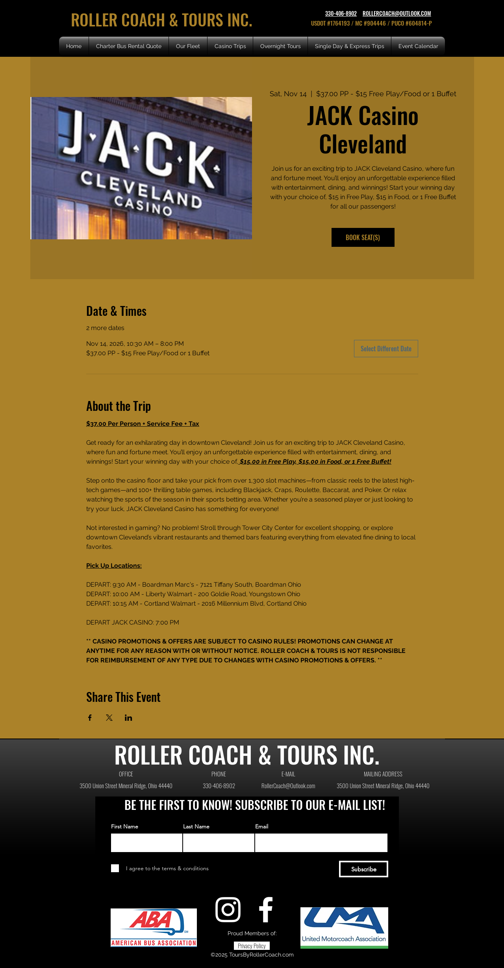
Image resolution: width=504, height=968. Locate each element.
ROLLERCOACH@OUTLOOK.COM (397, 13)
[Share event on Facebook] (90, 717)
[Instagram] (228, 910)
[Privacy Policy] (252, 946)
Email (261, 826)
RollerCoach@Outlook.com (288, 785)
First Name (124, 826)
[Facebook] (266, 910)
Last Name (196, 826)
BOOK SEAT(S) (363, 237)
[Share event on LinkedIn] (128, 717)
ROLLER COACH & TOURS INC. (163, 19)
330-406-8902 (341, 13)
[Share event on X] (109, 717)
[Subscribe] (363, 869)
